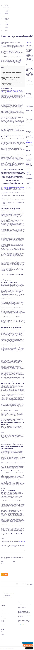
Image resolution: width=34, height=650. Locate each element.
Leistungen (6, 4)
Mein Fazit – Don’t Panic (7, 84)
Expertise (6, 13)
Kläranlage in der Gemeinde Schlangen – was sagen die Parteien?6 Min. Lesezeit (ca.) (29, 158)
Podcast (6, 27)
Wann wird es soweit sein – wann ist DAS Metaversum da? (12, 82)
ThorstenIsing (17, 37)
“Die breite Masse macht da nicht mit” (8, 79)
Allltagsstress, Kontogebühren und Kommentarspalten (29, 177)
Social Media (6, 5)
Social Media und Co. (22, 37)
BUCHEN (6, 24)
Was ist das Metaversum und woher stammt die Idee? (11, 70)
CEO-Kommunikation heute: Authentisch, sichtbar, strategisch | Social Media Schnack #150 (29, 68)
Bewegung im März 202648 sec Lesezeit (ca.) (29, 145)
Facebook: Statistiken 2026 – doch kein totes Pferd (29, 121)
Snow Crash (15, 94)
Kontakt (6, 29)
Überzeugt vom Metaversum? (7, 83)
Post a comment (4, 574)
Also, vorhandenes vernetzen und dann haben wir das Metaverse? (11, 78)
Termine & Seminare (6, 16)
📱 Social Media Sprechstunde (27, 642)
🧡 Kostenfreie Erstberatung (28, 645)
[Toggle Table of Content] (23, 67)
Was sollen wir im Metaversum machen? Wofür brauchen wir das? (12, 73)
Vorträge (6, 22)
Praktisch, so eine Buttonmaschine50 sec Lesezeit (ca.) (29, 153)
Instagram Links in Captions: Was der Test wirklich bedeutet (29, 83)
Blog (2, 631)
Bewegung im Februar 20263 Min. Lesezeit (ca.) (29, 149)
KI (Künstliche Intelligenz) (6, 7)
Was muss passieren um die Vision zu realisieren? (10, 80)
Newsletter (6, 30)
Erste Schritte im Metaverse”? (14, 540)
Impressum (3, 642)
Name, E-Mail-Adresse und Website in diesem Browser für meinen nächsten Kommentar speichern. (12, 571)
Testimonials (4, 618)
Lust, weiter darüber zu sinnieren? (8, 85)
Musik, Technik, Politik (29, 174)
